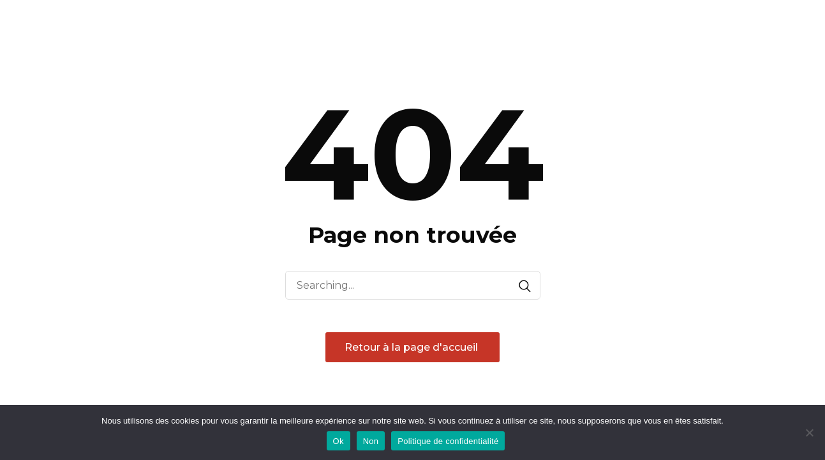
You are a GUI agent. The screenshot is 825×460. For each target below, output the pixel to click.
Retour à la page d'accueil (412, 347)
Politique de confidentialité (448, 441)
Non (371, 441)
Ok (338, 441)
